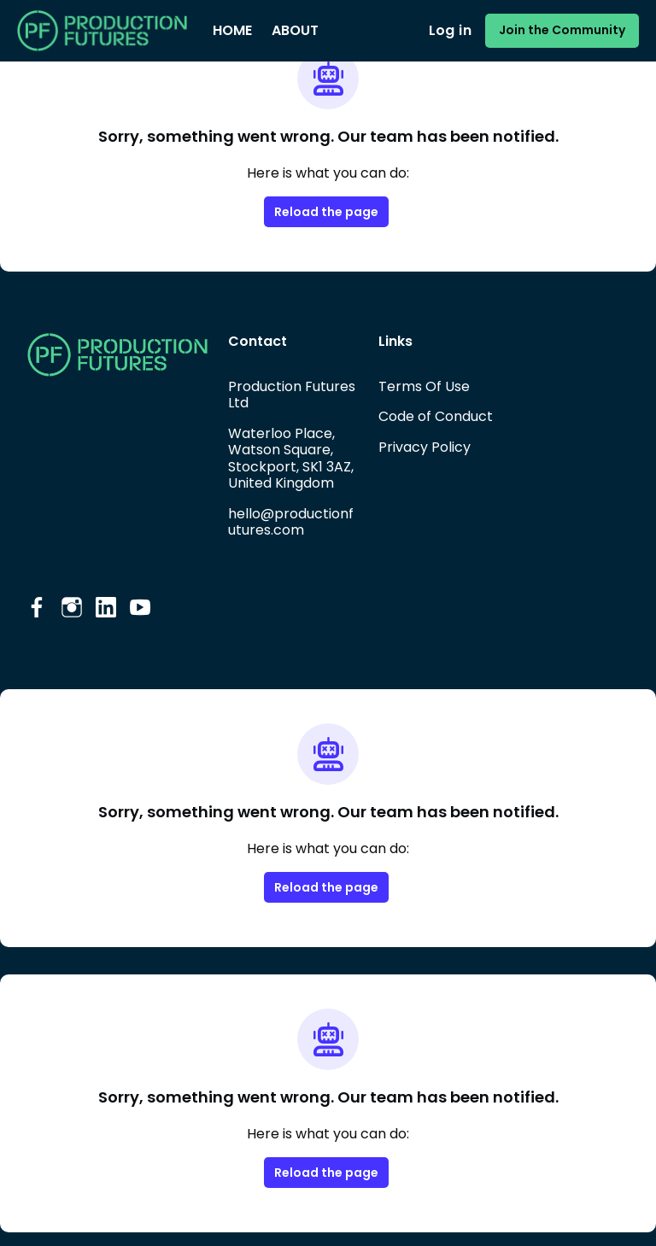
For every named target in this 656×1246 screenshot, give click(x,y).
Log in (450, 30)
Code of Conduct (435, 416)
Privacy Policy (424, 447)
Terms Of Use (424, 386)
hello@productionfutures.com (291, 522)
